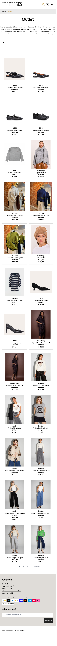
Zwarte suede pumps (41, 300)
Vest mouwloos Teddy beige (14, 471)
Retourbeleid (7, 588)
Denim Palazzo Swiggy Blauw (41, 513)
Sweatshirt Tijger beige (41, 385)
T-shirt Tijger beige (14, 428)
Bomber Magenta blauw (41, 215)
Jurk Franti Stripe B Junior (14, 300)
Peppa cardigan (41, 173)
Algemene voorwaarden (11, 591)
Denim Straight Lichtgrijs (15, 558)
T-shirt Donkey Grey (14, 173)
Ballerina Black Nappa (14, 130)
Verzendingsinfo (8, 586)
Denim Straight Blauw (41, 558)
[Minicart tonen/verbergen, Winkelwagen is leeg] (47, 4)
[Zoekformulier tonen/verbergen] (43, 4)
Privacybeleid (7, 593)
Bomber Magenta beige (15, 215)
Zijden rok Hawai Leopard (14, 385)
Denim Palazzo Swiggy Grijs (41, 471)
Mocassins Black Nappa (41, 130)
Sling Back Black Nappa (15, 88)
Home (4, 11)
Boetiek (5, 584)
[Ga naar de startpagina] (12, 4)
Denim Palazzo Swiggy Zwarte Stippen (15, 514)
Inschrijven (48, 620)
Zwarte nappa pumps (15, 343)
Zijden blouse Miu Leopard (41, 343)
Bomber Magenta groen (15, 258)
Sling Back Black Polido (40, 88)
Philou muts (41, 258)
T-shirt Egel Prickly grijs (40, 428)
